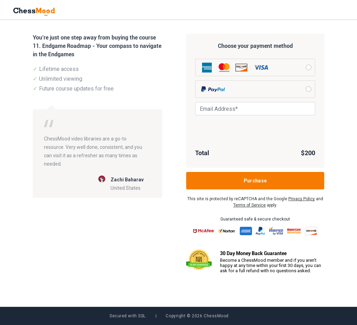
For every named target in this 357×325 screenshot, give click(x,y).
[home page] (34, 11)
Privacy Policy (301, 198)
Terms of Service (249, 205)
